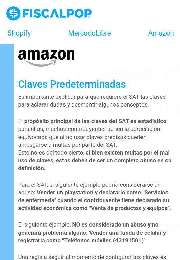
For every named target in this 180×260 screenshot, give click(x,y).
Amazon (161, 33)
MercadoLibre (89, 33)
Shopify (19, 33)
